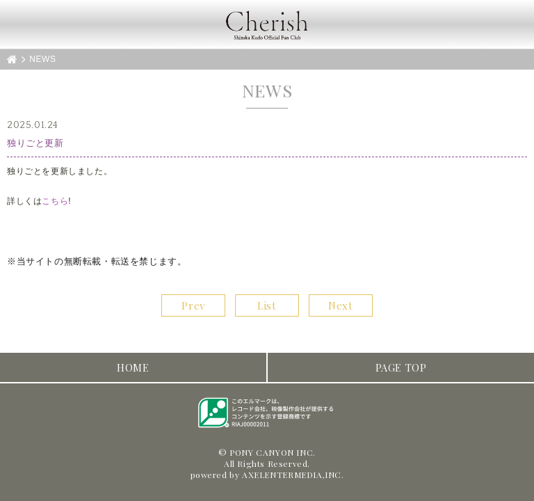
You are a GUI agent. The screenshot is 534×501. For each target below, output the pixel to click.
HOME (133, 367)
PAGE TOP (401, 367)
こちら (55, 201)
